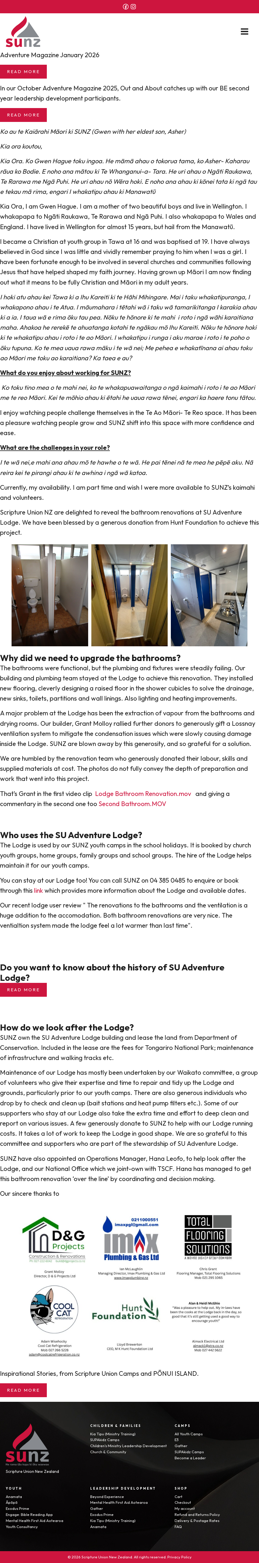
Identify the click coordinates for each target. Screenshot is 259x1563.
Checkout (183, 1502)
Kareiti (99, 297)
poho (237, 337)
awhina (92, 473)
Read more (23, 989)
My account (185, 1508)
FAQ (178, 1526)
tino (29, 387)
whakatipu (87, 192)
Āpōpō (12, 1502)
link (38, 890)
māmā (124, 161)
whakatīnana (197, 348)
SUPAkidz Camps (104, 1439)
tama (186, 161)
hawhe (106, 462)
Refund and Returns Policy (197, 1514)
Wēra (120, 181)
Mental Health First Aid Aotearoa (34, 1520)
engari (188, 397)
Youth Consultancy (22, 1526)
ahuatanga (93, 327)
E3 (177, 1439)
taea (108, 358)
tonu (231, 397)
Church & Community (108, 1451)
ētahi (113, 397)
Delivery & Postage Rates (197, 1520)
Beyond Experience (107, 1496)
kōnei (206, 181)
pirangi (41, 473)
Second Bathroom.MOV (132, 804)
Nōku (110, 317)
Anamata (14, 1496)
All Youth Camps (189, 1434)
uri (84, 181)
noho (54, 171)
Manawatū (217, 227)
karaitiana (238, 317)
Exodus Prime (17, 1508)
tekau (13, 192)
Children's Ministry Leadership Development (128, 1445)
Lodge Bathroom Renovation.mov (143, 794)
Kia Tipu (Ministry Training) (113, 1434)
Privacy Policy (179, 1557)
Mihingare (152, 297)
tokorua (166, 161)
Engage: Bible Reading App (29, 1514)
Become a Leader (190, 1458)
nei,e (27, 462)
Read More (23, 71)
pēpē (222, 462)
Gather (181, 1445)
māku (104, 348)
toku (79, 161)
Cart (178, 1496)
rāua (6, 171)
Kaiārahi (37, 131)
